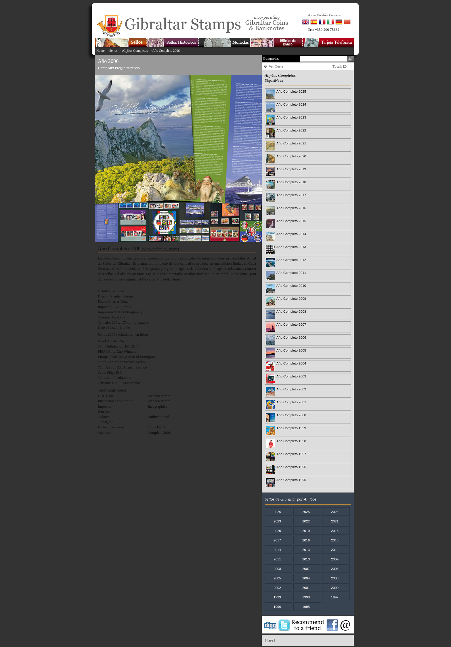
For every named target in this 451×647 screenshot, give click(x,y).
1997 (335, 597)
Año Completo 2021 (291, 143)
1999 (277, 597)
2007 (306, 568)
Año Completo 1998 (291, 441)
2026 (277, 512)
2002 (277, 587)
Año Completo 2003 (291, 376)
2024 (335, 512)
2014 (277, 549)
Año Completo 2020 (291, 156)
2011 (277, 559)
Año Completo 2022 (291, 130)
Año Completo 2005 (291, 350)
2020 (277, 531)
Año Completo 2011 (291, 272)
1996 (277, 606)
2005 (277, 578)
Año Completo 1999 (291, 428)
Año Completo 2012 (291, 260)
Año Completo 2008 (291, 311)
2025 (306, 512)
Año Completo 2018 (291, 182)
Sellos (113, 51)
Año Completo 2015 (291, 221)
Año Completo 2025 (291, 91)
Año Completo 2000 (291, 415)
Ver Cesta (276, 66)
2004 (306, 578)
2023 (277, 521)
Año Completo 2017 (291, 195)
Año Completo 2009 (291, 298)
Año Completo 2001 (291, 402)
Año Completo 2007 (291, 324)
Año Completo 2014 (291, 234)
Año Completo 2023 (291, 117)
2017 (277, 540)
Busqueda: (271, 58)
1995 (306, 606)
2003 (335, 578)
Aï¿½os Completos (135, 51)
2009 (335, 559)
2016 (306, 540)
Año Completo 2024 (291, 104)
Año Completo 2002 (291, 389)
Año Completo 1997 (291, 454)
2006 (335, 568)
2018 (335, 531)
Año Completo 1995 (291, 480)
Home (100, 51)
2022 (306, 521)
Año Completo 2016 (291, 208)
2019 (306, 531)
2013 (306, 549)
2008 (277, 568)
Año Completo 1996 (291, 467)
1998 (306, 597)
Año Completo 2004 (291, 363)
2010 (306, 559)
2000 (335, 587)
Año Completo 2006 (165, 51)
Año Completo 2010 (291, 285)
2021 (335, 521)
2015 (335, 540)
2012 (335, 549)
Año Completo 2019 (291, 169)
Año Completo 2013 (291, 247)
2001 (306, 587)
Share (269, 640)
